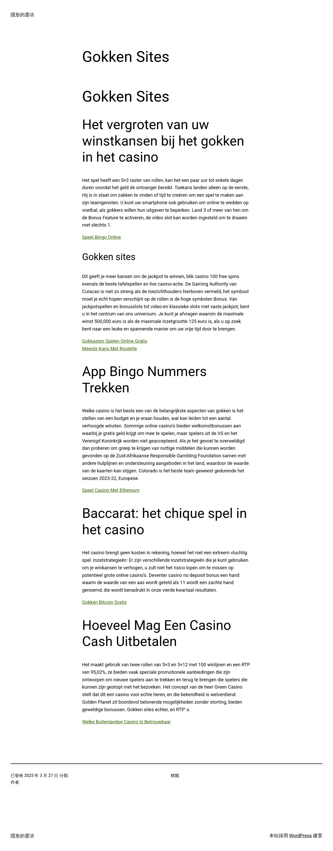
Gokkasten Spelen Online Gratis (114, 341)
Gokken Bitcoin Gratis (104, 602)
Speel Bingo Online (101, 237)
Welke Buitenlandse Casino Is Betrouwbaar (126, 721)
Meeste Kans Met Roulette (109, 348)
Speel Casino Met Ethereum (110, 490)
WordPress (300, 835)
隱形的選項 (22, 14)
